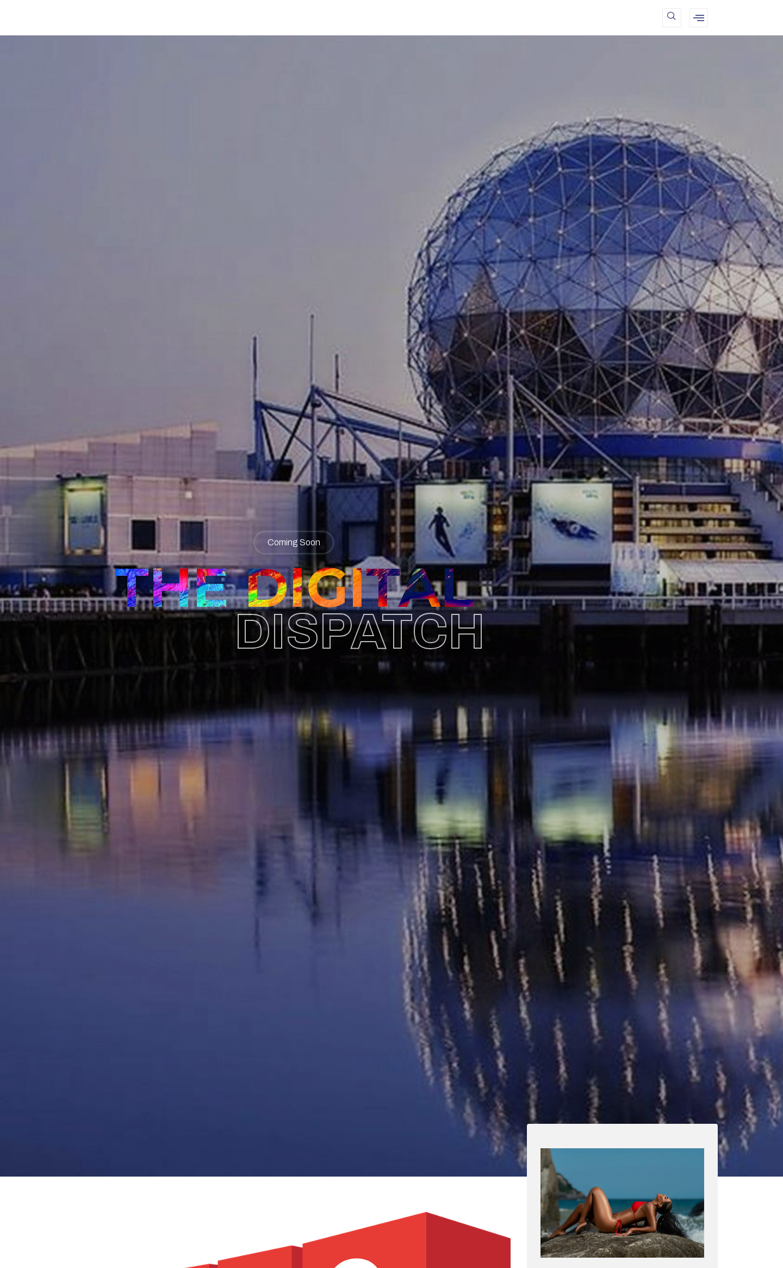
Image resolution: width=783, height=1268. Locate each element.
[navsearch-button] (671, 17)
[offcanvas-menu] (698, 17)
